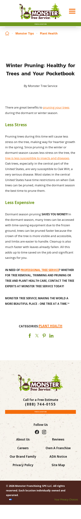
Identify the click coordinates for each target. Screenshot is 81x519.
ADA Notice (58, 471)
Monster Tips (24, 39)
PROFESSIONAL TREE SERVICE (40, 275)
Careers (23, 462)
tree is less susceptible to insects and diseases (37, 163)
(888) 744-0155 (40, 410)
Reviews (58, 454)
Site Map (58, 479)
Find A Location (40, 27)
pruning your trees (56, 113)
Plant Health (49, 39)
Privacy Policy (23, 479)
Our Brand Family (23, 471)
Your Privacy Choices (66, 513)
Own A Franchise (58, 462)
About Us (23, 454)
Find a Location (40, 423)
